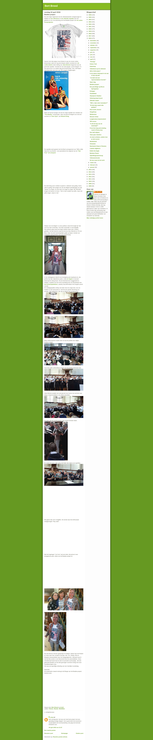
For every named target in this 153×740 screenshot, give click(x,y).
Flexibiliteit (93, 93)
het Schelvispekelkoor (51, 284)
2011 (90, 179)
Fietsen (51, 708)
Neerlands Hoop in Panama (98, 146)
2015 (90, 169)
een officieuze (55, 18)
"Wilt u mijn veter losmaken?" (99, 103)
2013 (90, 174)
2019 (90, 31)
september (93, 47)
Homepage (64, 733)
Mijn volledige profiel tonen (95, 218)
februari (92, 165)
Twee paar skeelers (95, 134)
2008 (90, 186)
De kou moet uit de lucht (97, 160)
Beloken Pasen (94, 153)
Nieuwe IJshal (94, 116)
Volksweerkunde (95, 158)
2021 (90, 26)
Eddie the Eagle (94, 151)
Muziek (56, 708)
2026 (90, 15)
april (91, 59)
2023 (90, 22)
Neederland (93, 141)
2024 (90, 19)
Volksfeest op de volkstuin (98, 68)
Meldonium (93, 114)
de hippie (69, 279)
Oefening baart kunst (96, 98)
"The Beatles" (48, 114)
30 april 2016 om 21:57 (55, 727)
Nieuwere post (48, 733)
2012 (90, 176)
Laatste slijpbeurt (95, 148)
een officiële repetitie (67, 18)
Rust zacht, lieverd (95, 109)
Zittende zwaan (94, 100)
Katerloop (93, 66)
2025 (90, 17)
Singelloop (93, 112)
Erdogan (92, 91)
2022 (90, 24)
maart (92, 162)
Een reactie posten (50, 730)
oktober (92, 45)
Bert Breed (51, 5)
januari (92, 167)
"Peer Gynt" (54, 116)
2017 (90, 36)
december (93, 40)
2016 (90, 38)
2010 (90, 181)
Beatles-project (94, 84)
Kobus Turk (93, 64)
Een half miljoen (95, 132)
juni (91, 54)
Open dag (93, 82)
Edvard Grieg (65, 116)
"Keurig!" (92, 61)
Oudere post (79, 733)
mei (91, 57)
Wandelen (62, 708)
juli (91, 52)
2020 (90, 29)
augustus (93, 50)
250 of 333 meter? (95, 71)
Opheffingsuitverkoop (96, 155)
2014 (90, 172)
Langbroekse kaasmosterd (98, 119)
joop (51, 717)
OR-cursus (93, 121)
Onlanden (93, 144)
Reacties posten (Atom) (60, 737)
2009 (90, 183)
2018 (90, 33)
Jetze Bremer (67, 65)
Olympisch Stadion (95, 96)
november (93, 43)
